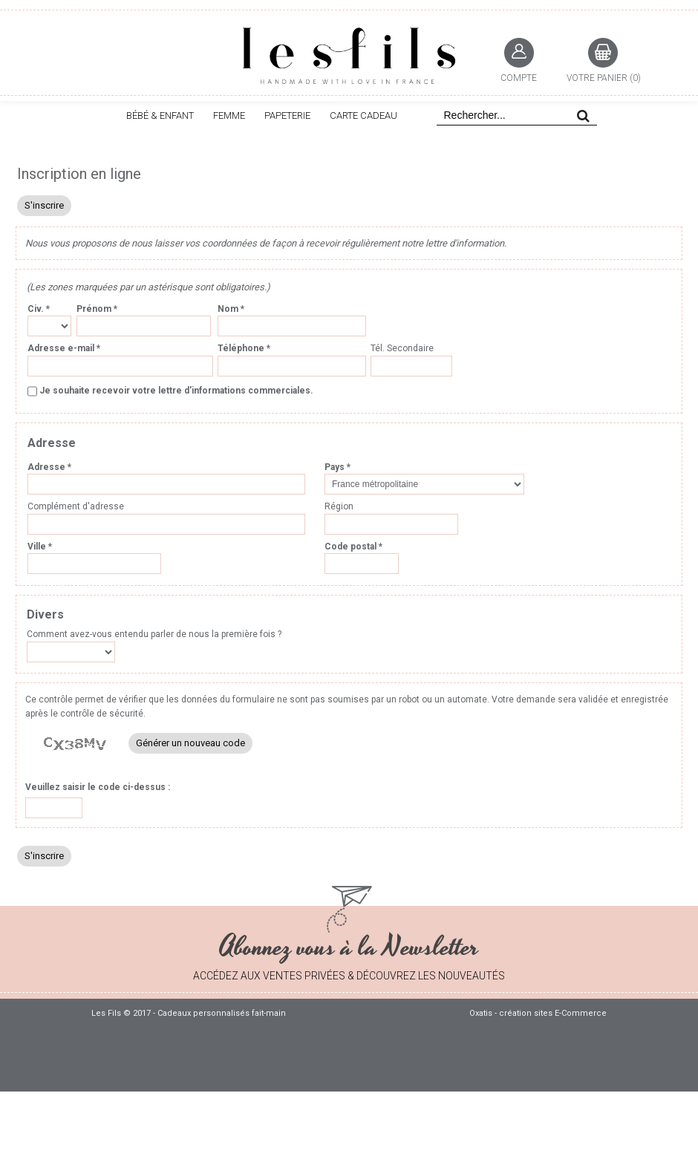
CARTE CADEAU (363, 115)
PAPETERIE (287, 115)
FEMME (229, 115)
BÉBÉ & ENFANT (160, 115)
